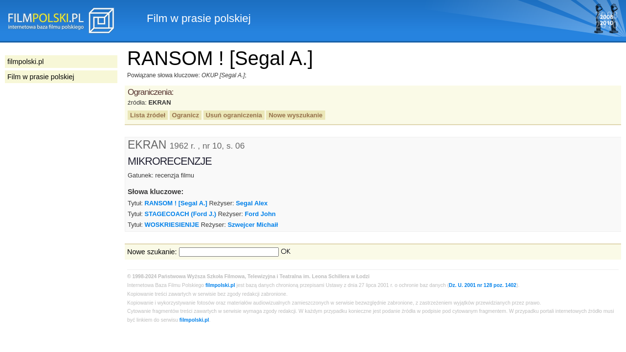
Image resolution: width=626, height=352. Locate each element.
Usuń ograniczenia (234, 115)
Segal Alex (252, 203)
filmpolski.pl (220, 285)
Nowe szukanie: (152, 252)
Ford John (260, 214)
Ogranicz (185, 115)
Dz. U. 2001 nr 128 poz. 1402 (482, 285)
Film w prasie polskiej (40, 77)
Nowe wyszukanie (295, 115)
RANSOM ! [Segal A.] (176, 203)
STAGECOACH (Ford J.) (181, 214)
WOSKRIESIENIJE (172, 224)
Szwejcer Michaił (252, 224)
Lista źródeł (147, 115)
